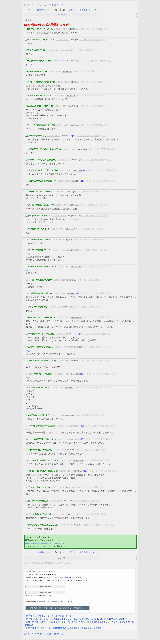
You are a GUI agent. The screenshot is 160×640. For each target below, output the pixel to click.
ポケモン (59, 5)
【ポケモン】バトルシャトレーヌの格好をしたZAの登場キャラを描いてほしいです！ (63, 628)
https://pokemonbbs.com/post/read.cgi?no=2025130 (44, 543)
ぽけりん (29, 5)
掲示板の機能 (63, 578)
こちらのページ (47, 546)
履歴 (71, 10)
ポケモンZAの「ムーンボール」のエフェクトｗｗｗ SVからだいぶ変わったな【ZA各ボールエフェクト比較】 (75, 619)
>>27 (28, 364)
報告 (107, 29)
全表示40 (41, 10)
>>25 (28, 351)
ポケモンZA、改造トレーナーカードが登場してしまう (49, 616)
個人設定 (84, 10)
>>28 (28, 378)
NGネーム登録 (86, 29)
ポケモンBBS (44, 5)
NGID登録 (97, 29)
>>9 (28, 270)
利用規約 (41, 572)
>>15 (28, 254)
